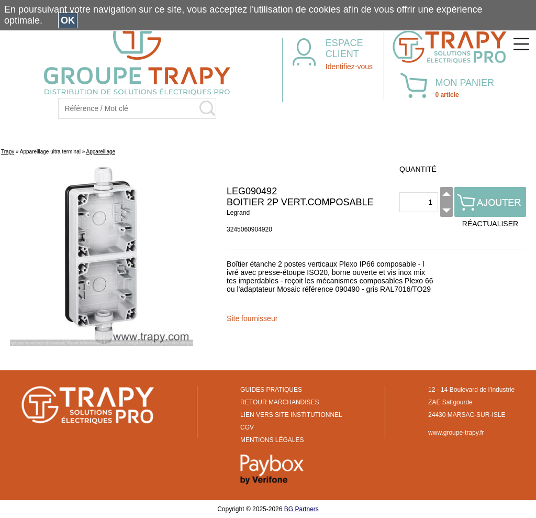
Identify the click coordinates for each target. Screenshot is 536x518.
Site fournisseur (252, 318)
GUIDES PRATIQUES (271, 389)
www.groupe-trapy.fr (456, 432)
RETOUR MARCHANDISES (279, 402)
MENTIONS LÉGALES (272, 440)
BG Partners (301, 509)
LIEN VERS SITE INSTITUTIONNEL (291, 414)
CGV (247, 427)
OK (68, 20)
